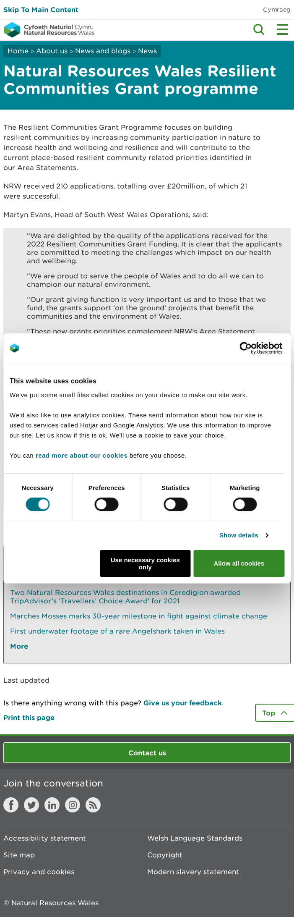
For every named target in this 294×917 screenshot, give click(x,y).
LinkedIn (52, 804)
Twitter (31, 804)
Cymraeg (277, 9)
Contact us (147, 753)
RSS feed (93, 804)
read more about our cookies (81, 455)
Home (18, 51)
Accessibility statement (44, 838)
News (147, 51)
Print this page (29, 717)
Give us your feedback (182, 703)
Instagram (72, 804)
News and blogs (102, 51)
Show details (238, 535)
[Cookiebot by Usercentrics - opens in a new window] (260, 348)
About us (52, 51)
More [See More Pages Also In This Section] (19, 646)
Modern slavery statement (193, 871)
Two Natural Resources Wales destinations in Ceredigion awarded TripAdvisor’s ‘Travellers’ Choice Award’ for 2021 (125, 596)
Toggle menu (282, 29)
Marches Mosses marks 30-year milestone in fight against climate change (138, 616)
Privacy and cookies (38, 871)
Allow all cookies (238, 563)
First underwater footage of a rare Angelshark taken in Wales (117, 631)
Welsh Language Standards (194, 838)
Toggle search (259, 29)
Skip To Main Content (40, 9)
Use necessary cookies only (145, 563)
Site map (19, 855)
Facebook (10, 804)
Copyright (164, 855)
